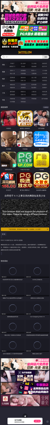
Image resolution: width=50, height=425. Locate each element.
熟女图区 (33, 87)
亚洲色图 (23, 84)
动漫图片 (44, 84)
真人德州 (23, 63)
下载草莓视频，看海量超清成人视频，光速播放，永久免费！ (28, 229)
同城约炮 (12, 98)
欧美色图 (33, 84)
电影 (3, 79)
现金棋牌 (33, 66)
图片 (3, 86)
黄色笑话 (33, 94)
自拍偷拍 (23, 70)
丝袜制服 (23, 73)
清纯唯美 (23, 87)
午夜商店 (23, 98)
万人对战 (33, 63)
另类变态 (44, 80)
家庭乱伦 (23, 91)
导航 (3, 100)
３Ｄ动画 (44, 70)
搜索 (45, 57)
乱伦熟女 (33, 80)
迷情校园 (12, 94)
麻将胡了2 (12, 66)
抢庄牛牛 (44, 66)
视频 (3, 72)
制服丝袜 (12, 80)
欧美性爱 (44, 77)
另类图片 (44, 87)
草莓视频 (33, 98)
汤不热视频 (45, 98)
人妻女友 (33, 91)
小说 (3, 93)
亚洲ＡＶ (12, 70)
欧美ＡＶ (33, 70)
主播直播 (33, 73)
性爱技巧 (44, 94)
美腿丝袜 (12, 87)
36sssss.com (25, 52)
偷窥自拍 (12, 84)
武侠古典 (44, 91)
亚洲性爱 (12, 77)
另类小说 (23, 94)
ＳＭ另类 (44, 73)
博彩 (3, 65)
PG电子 (12, 63)
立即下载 (37, 421)
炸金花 (23, 66)
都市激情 (12, 91)
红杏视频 (12, 101)
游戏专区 (44, 63)
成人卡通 (33, 77)
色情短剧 (23, 101)
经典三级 (23, 80)
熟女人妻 (12, 73)
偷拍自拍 (23, 77)
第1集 (3, 234)
